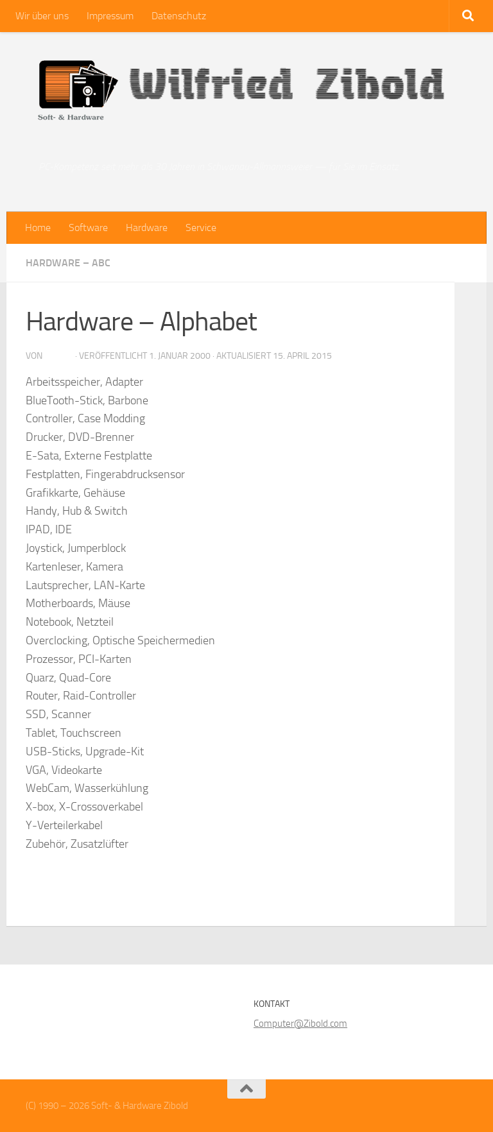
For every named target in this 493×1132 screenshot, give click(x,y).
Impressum (110, 16)
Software (88, 227)
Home (38, 227)
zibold (58, 355)
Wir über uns (42, 16)
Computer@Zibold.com (300, 1023)
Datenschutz (178, 16)
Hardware (147, 227)
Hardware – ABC (68, 263)
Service (201, 227)
